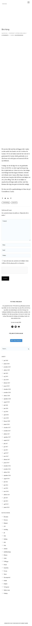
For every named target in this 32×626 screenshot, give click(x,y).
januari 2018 (6, 424)
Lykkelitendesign (7, 552)
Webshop (6, 593)
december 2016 (7, 466)
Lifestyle (5, 549)
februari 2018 (7, 421)
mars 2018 (6, 418)
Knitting (5, 539)
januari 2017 (6, 463)
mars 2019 (6, 380)
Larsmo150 (14, 203)
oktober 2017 (7, 434)
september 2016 (7, 475)
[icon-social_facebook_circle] (12, 327)
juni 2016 (6, 485)
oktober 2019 (7, 370)
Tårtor (5, 574)
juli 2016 (6, 482)
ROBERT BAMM (24, 623)
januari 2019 (6, 386)
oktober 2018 (7, 396)
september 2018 (7, 399)
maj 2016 (6, 488)
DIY (5, 526)
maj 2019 (6, 377)
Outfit (5, 558)
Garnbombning (6, 203)
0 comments (5, 35)
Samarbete (6, 568)
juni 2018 (6, 408)
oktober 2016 (7, 472)
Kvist (5, 546)
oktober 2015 (7, 495)
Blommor (6, 523)
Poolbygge (6, 562)
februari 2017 (7, 460)
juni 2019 (6, 373)
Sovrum (5, 571)
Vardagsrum (6, 587)
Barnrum (6, 520)
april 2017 (6, 453)
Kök (5, 542)
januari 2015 (6, 507)
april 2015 (6, 504)
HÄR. (20, 322)
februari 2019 (7, 383)
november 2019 (7, 367)
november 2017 (7, 431)
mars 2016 (6, 491)
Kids (5, 536)
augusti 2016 (7, 479)
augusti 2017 (7, 440)
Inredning (6, 530)
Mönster (5, 555)
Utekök (5, 581)
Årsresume (6, 517)
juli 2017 (6, 444)
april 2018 (6, 415)
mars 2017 (6, 456)
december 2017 (7, 428)
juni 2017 (6, 447)
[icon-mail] (19, 327)
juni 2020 (6, 361)
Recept (5, 565)
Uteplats (5, 584)
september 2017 (7, 437)
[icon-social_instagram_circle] (16, 327)
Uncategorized (19, 35)
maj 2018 (6, 412)
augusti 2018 (7, 402)
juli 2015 (6, 498)
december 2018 (7, 389)
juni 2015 (6, 501)
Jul (4, 533)
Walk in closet (7, 590)
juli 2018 (6, 405)
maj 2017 (6, 450)
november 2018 (7, 392)
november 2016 (7, 469)
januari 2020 (6, 364)
